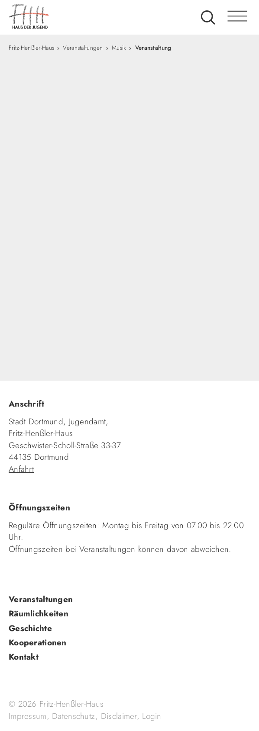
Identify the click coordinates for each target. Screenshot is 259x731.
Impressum (28, 716)
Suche (208, 17)
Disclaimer (119, 716)
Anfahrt (21, 469)
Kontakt (24, 657)
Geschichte (30, 628)
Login (151, 716)
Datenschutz (73, 716)
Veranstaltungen (83, 47)
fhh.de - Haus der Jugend (63, 17)
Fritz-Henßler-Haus (31, 47)
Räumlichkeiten (38, 613)
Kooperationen (38, 642)
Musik (119, 47)
